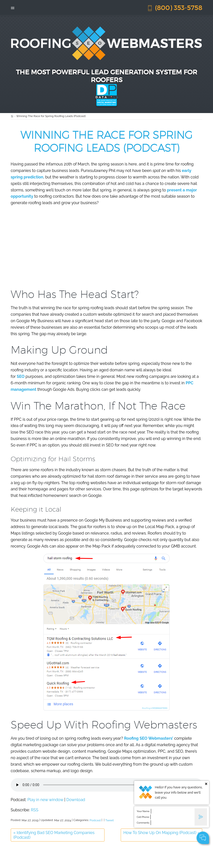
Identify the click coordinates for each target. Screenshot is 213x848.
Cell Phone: (143, 817)
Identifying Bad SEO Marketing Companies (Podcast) (54, 835)
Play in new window (45, 799)
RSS (34, 810)
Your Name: (143, 811)
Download (75, 799)
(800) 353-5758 (174, 7)
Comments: (143, 822)
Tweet (109, 820)
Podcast (95, 820)
